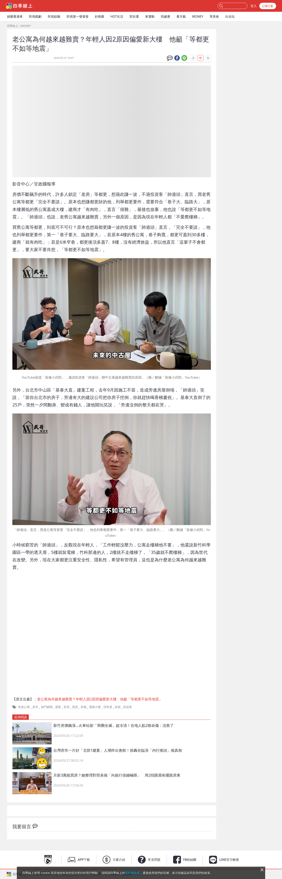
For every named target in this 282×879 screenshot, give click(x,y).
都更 (58, 707)
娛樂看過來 (15, 16)
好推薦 (99, 16)
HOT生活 (116, 16)
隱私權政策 (132, 873)
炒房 (67, 707)
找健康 (165, 16)
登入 (253, 6)
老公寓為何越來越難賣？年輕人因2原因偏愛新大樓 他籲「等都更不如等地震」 (99, 699)
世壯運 (134, 16)
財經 (118, 707)
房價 (83, 707)
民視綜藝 (54, 16)
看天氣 (181, 16)
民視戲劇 (35, 16)
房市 (35, 707)
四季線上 (12, 26)
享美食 (214, 16)
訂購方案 (267, 6)
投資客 (127, 707)
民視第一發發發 (78, 16)
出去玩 (230, 16)
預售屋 (107, 707)
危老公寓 (24, 707)
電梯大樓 (95, 707)
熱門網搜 (47, 707)
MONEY (197, 16)
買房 (75, 707)
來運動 (150, 16)
